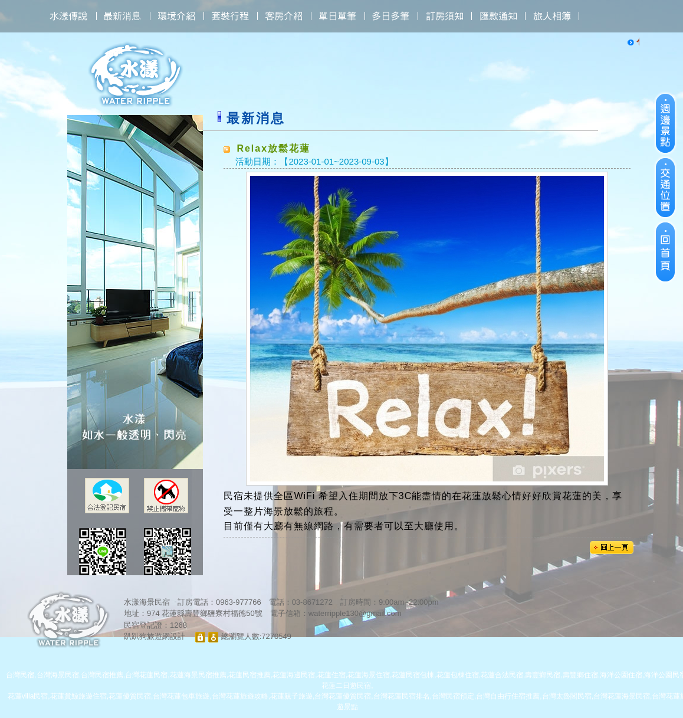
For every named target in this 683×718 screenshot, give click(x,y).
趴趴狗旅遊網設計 (154, 636)
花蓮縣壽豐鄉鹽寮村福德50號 (212, 613)
